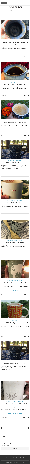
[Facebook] (6, 458)
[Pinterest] (15, 10)
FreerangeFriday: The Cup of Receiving (15, 363)
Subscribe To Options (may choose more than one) (10, 440)
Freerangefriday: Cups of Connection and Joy (15, 404)
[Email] (19, 10)
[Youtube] (17, 10)
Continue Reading (15, 52)
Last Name (3, 436)
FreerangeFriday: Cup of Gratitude (15, 123)
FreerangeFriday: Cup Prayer (15, 242)
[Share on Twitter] (25, 56)
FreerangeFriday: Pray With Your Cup (15, 282)
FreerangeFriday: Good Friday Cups (15, 84)
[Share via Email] (28, 56)
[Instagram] (13, 10)
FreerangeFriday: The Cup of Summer (15, 162)
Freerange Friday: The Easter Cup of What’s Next (15, 43)
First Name (3, 431)
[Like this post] (23, 56)
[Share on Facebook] (24, 56)
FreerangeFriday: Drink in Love (15, 202)
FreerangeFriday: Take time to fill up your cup (15, 323)
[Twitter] (11, 10)
